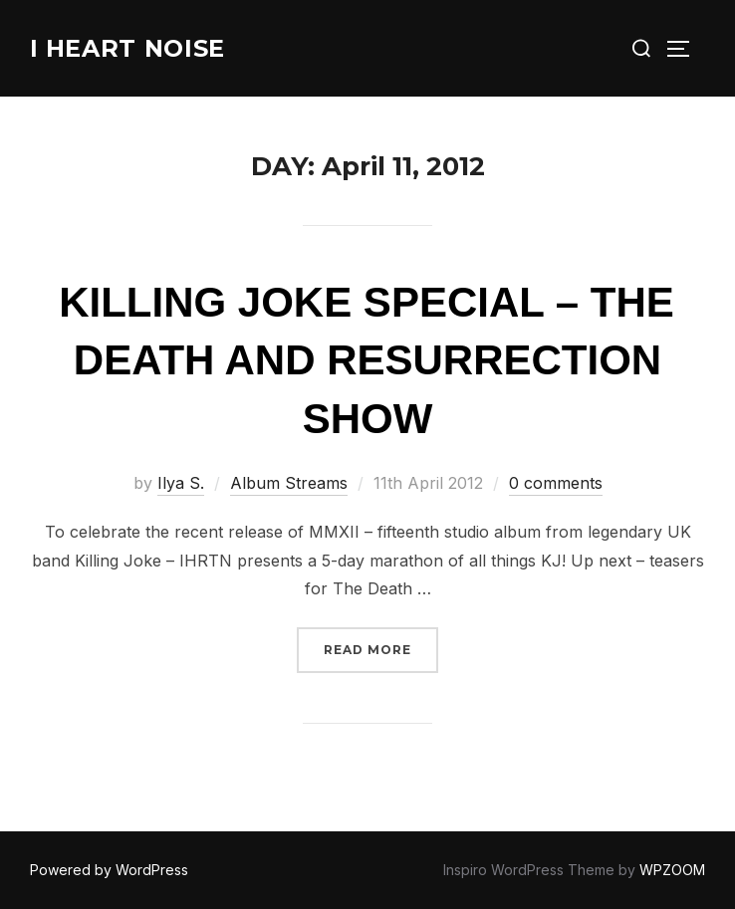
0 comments (556, 483)
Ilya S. (180, 483)
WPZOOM (672, 869)
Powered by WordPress (109, 869)
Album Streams (289, 483)
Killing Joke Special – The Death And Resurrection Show (366, 361)
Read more (381, 647)
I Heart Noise (137, 48)
